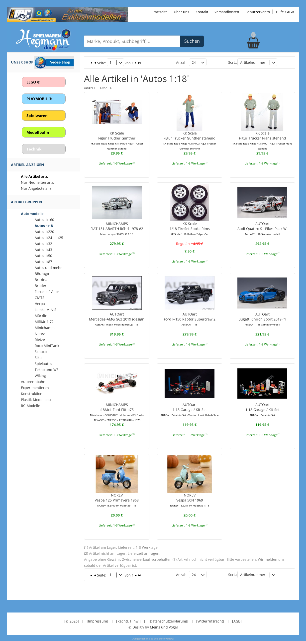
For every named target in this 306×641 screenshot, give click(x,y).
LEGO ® (33, 82)
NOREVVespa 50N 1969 (189, 500)
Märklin (41, 315)
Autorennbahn (33, 381)
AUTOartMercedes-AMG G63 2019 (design (116, 319)
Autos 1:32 (43, 243)
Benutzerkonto (257, 12)
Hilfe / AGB (285, 12)
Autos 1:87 (43, 261)
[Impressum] (97, 620)
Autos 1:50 (43, 255)
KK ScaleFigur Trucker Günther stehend (189, 140)
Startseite (160, 12)
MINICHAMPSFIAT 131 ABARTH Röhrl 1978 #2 (117, 228)
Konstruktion (31, 393)
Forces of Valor (47, 291)
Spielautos (43, 363)
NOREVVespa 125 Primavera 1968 (117, 500)
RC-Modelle (30, 405)
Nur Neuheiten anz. (37, 182)
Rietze (40, 339)
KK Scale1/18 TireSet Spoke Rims (190, 228)
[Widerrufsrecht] (210, 620)
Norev (40, 333)
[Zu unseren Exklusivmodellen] (67, 14)
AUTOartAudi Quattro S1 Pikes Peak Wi (262, 228)
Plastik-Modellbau (36, 399)
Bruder (40, 285)
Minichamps (45, 327)
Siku (38, 357)
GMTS (39, 297)
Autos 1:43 (43, 249)
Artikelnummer (252, 62)
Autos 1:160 (44, 219)
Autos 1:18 (44, 225)
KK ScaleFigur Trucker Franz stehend (262, 140)
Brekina (41, 279)
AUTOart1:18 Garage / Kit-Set (190, 409)
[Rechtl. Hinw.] (128, 620)
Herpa (40, 303)
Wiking (40, 375)
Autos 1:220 (44, 231)
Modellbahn (37, 132)
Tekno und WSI (47, 369)
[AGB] (237, 620)
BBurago (42, 273)
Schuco (41, 351)
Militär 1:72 (44, 321)
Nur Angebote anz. (36, 188)
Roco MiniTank (47, 345)
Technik (33, 149)
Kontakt (202, 12)
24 (194, 62)
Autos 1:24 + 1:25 (49, 237)
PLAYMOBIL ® (39, 98)
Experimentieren (35, 387)
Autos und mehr (48, 267)
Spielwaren (37, 115)
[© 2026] (71, 620)
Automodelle (32, 213)
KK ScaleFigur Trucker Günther (117, 140)
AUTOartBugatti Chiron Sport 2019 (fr (262, 319)
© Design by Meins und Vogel (153, 626)
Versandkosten (226, 12)
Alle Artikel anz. (34, 176)
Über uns (181, 12)
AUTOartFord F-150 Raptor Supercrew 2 (189, 319)
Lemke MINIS (45, 309)
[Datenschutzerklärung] (168, 620)
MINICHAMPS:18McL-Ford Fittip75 (117, 412)
